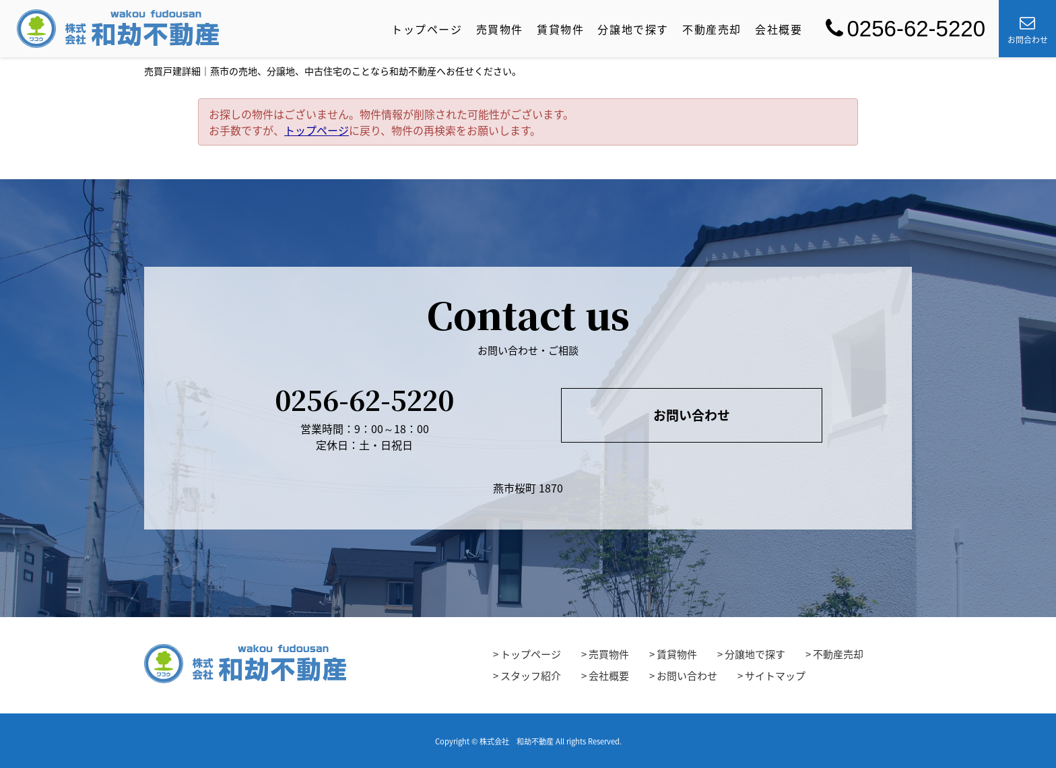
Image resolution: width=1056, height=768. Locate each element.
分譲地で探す (633, 29)
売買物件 (499, 29)
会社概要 (778, 29)
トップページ (427, 29)
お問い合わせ (691, 415)
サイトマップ (775, 675)
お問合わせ (1028, 30)
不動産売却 (711, 29)
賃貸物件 (560, 29)
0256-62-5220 (905, 28)
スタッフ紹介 (530, 675)
